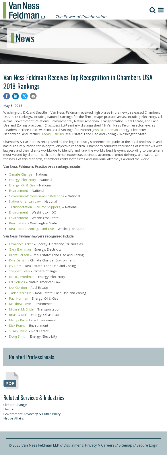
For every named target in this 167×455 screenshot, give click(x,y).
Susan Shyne (18, 331)
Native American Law (25, 201)
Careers (107, 445)
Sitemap (125, 445)
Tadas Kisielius (52, 134)
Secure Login (147, 445)
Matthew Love (20, 303)
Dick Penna (17, 325)
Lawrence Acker (21, 244)
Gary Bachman (20, 249)
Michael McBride (21, 309)
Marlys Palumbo (21, 320)
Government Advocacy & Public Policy (32, 413)
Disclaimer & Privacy (80, 445)
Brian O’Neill (18, 314)
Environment (18, 190)
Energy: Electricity (22, 179)
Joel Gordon (18, 287)
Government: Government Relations (36, 196)
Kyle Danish (18, 260)
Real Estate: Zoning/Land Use (31, 228)
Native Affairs (13, 418)
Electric (8, 409)
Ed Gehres (17, 282)
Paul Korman (18, 298)
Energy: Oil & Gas (22, 185)
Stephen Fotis (19, 271)
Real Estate (18, 223)
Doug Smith (17, 336)
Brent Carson (19, 255)
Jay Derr (15, 265)
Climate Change (20, 174)
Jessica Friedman (105, 129)
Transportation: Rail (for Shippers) (35, 207)
